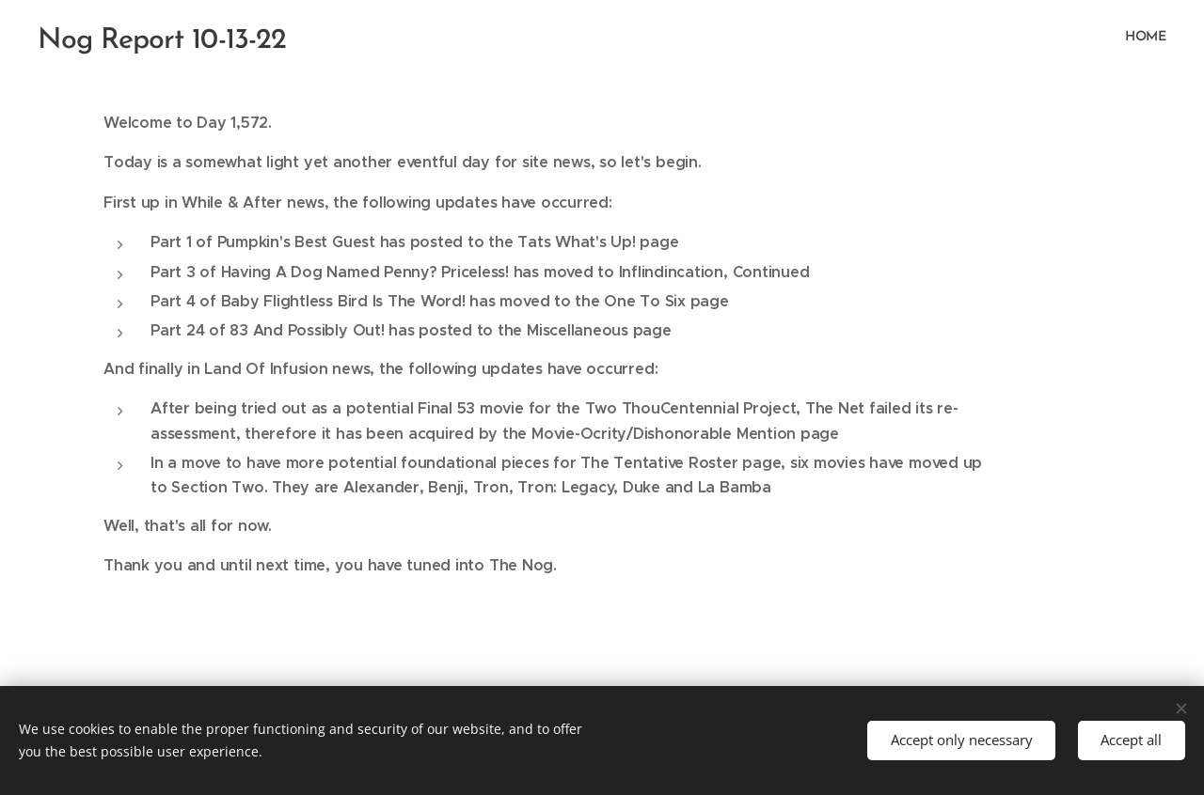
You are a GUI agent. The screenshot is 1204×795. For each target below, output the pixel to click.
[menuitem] (1164, 38)
